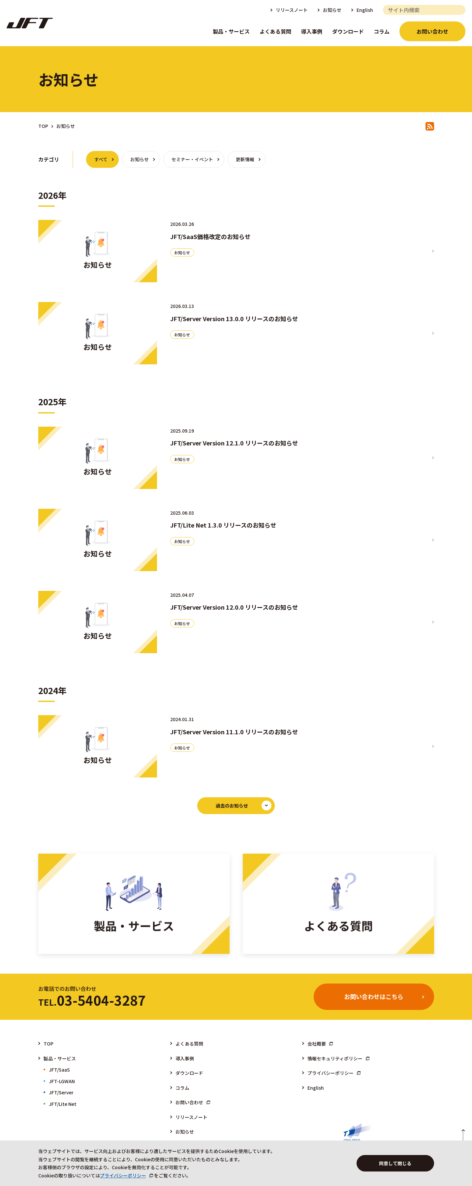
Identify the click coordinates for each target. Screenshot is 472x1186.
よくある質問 (275, 31)
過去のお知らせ (232, 805)
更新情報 (245, 159)
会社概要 (316, 1043)
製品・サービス (231, 31)
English (365, 10)
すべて (101, 159)
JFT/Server (61, 1092)
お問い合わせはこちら (373, 996)
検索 (458, 10)
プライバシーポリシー (330, 1073)
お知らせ (332, 10)
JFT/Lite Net (63, 1104)
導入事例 (311, 31)
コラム (382, 31)
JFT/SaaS (59, 1069)
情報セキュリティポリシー (334, 1058)
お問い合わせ (432, 31)
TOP (43, 126)
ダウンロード (348, 31)
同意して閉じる (395, 1163)
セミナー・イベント (192, 159)
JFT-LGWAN (62, 1081)
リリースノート (292, 10)
